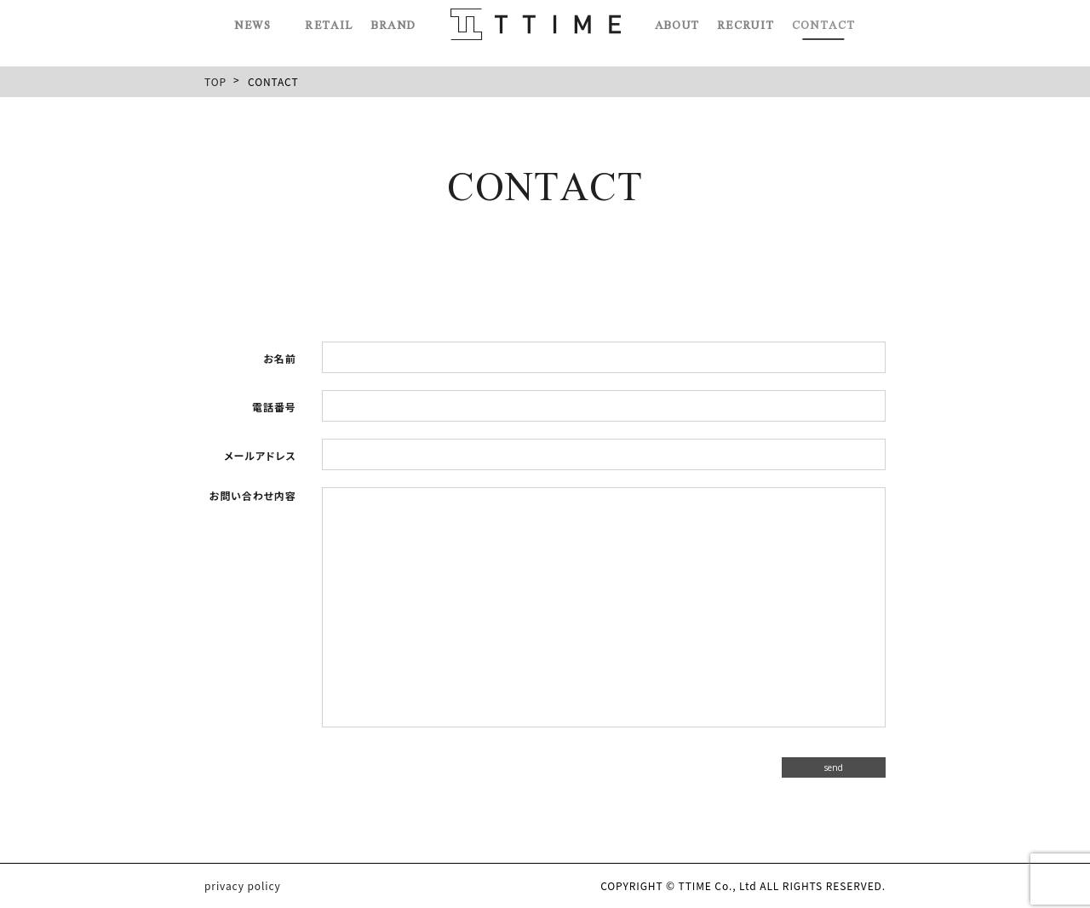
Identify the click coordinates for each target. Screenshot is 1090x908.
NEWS (256, 19)
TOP (215, 81)
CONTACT (820, 19)
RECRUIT (744, 19)
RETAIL (330, 19)
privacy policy (242, 886)
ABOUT (676, 19)
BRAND (393, 19)
